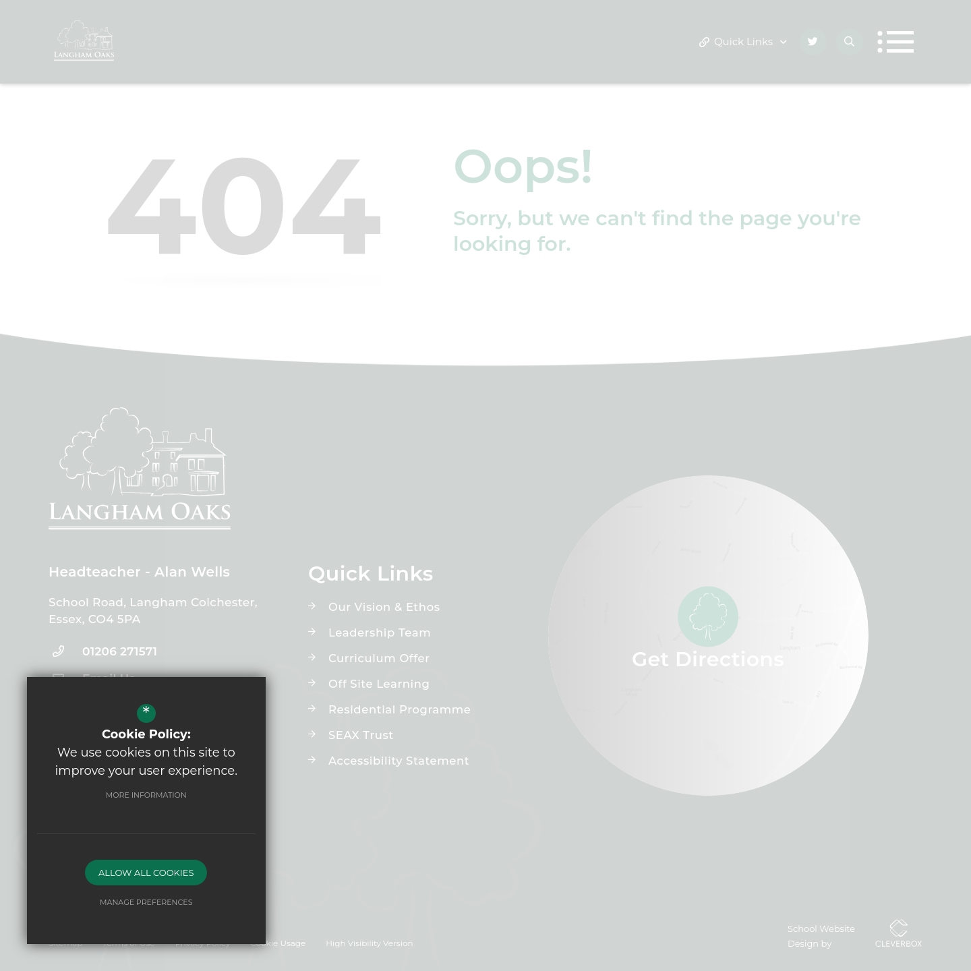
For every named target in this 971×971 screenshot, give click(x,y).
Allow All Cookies (144, 872)
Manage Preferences (144, 902)
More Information (145, 795)
